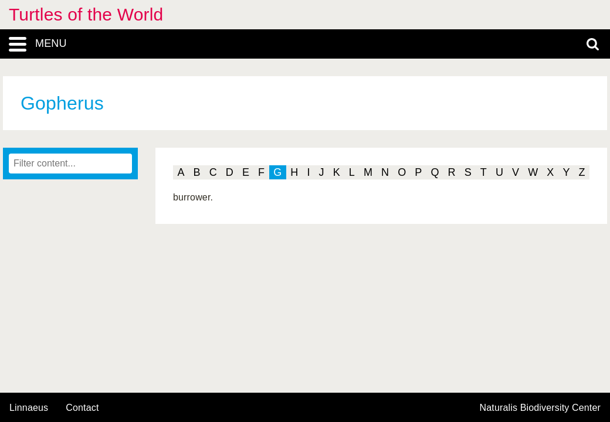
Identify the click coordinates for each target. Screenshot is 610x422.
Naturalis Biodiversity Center (540, 408)
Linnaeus (28, 408)
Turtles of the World (86, 14)
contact (82, 408)
